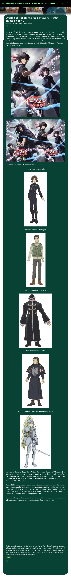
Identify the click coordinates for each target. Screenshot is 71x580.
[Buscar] (68, 3)
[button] (7, 26)
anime (8, 557)
